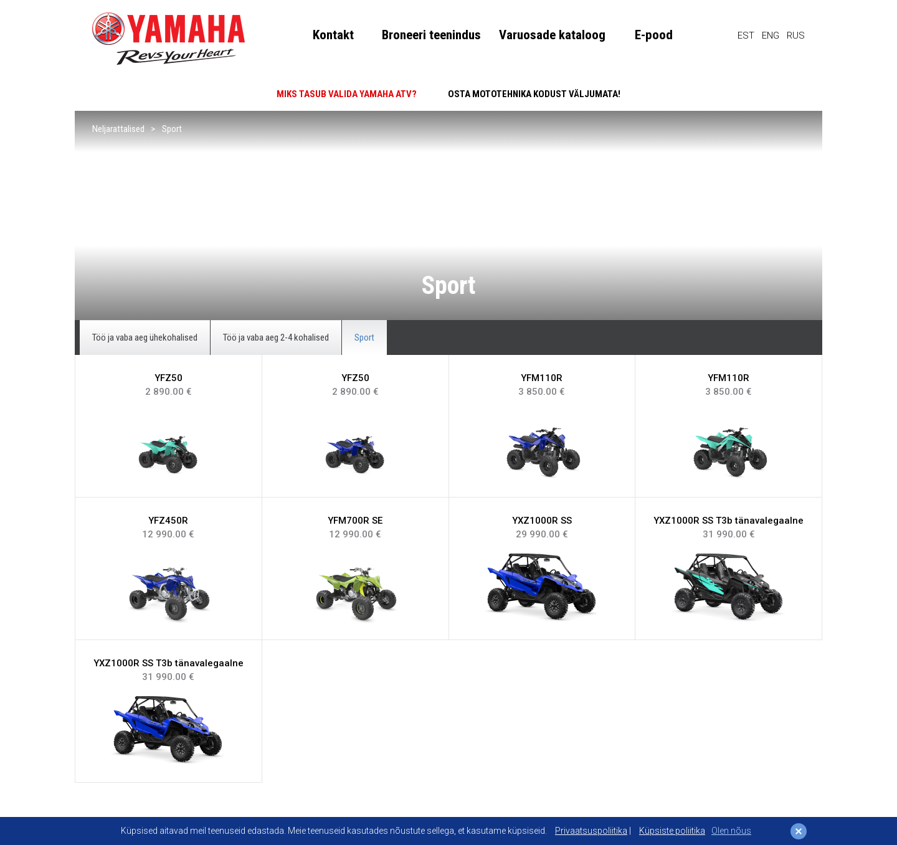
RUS (796, 35)
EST (746, 35)
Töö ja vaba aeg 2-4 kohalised (276, 337)
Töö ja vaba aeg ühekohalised (144, 337)
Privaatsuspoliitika (591, 831)
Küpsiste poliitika (672, 831)
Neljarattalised (118, 129)
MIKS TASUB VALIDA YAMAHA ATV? (347, 94)
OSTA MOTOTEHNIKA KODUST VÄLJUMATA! (534, 94)
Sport (172, 129)
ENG (770, 35)
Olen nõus (731, 831)
